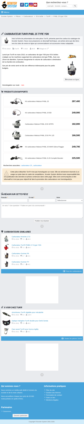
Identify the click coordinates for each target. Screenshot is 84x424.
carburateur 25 (26, 165)
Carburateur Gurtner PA (20, 253)
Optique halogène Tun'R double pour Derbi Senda (30, 321)
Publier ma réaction (42, 221)
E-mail (32, 197)
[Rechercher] (75, 6)
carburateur (37, 165)
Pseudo (4, 197)
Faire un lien (50, 397)
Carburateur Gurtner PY (20, 262)
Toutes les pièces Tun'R (71, 338)
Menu (5, 12)
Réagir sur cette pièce (16, 194)
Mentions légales (52, 400)
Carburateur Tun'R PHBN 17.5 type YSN (26, 245)
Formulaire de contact (54, 395)
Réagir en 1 (43, 49)
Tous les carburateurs (72, 271)
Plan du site (50, 390)
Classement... (7, 411)
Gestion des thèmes (53, 393)
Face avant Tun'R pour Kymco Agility (25, 329)
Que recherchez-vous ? (57, 2)
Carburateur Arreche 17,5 (21, 237)
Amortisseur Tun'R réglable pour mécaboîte (27, 312)
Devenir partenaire (20, 415)
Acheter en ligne (72, 79)
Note (58, 197)
